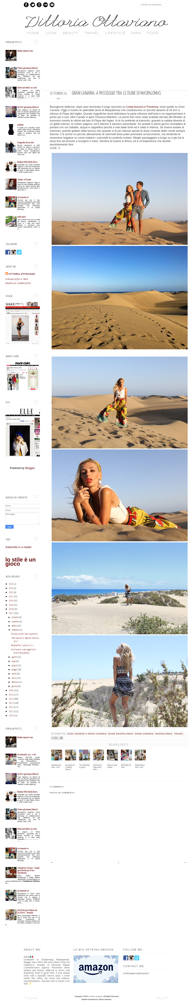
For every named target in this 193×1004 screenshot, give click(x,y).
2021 (11, 597)
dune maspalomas (120, 734)
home (33, 33)
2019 (11, 605)
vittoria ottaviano (21, 274)
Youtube (45, 4)
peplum (20, 125)
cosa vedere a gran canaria (87, 734)
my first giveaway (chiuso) (28, 107)
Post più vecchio (185, 863)
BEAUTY (70, 33)
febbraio (15, 682)
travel (179, 734)
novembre (15, 622)
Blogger (29, 468)
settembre (15, 630)
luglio (14, 661)
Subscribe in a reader (18, 547)
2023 (11, 588)
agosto (14, 657)
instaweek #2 (23, 197)
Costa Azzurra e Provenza (142, 106)
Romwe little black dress (27, 162)
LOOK (51, 33)
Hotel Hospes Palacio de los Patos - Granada (27, 911)
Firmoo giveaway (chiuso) (27, 68)
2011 (11, 711)
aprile (14, 674)
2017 (11, 613)
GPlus (39, 4)
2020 (11, 601)
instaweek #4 (23, 891)
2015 (11, 695)
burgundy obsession (25, 142)
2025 (11, 584)
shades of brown (24, 179)
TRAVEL (91, 33)
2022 (11, 592)
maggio (14, 670)
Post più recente (52, 863)
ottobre (14, 626)
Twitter (32, 4)
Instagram (51, 4)
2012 (11, 707)
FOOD (153, 33)
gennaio (15, 686)
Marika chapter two (25, 51)
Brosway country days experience (24, 634)
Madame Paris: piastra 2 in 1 (22, 645)
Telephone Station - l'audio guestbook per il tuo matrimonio (28, 870)
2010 (11, 716)
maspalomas (163, 734)
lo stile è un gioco (20, 561)
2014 (11, 699)
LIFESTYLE (115, 33)
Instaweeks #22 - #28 (26, 754)
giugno (14, 665)
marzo (14, 678)
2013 (11, 703)
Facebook (26, 4)
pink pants (21, 217)
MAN (136, 33)
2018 (11, 609)
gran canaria (144, 734)
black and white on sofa (27, 88)
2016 (11, 690)
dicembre (15, 617)
